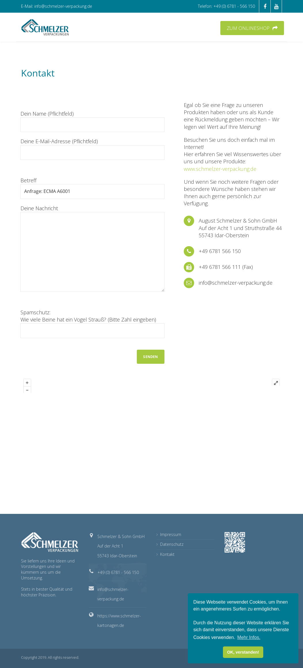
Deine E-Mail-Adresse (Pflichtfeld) (92, 149)
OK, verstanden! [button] (243, 652)
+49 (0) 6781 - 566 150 (118, 572)
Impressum (170, 534)
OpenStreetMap (237, 499)
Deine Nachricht (92, 248)
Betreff (92, 188)
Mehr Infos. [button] (248, 637)
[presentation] (64, 355)
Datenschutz (171, 544)
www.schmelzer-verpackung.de (220, 168)
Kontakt (167, 554)
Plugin (275, 499)
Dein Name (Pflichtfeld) (92, 121)
